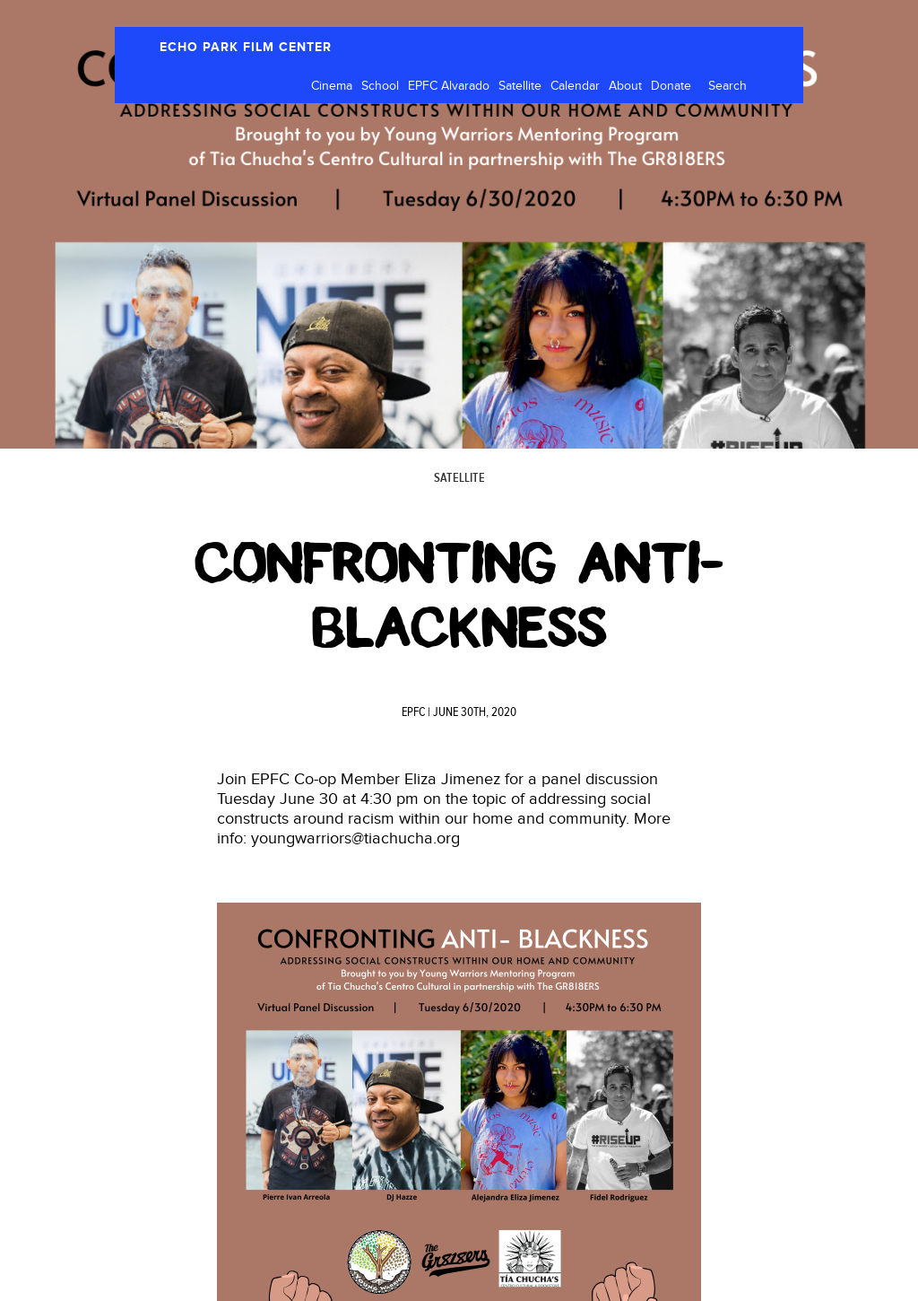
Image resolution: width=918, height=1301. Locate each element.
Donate (671, 86)
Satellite (519, 86)
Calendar (575, 86)
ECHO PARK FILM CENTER (246, 47)
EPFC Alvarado (448, 86)
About (625, 86)
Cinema (331, 86)
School (380, 86)
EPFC (413, 712)
